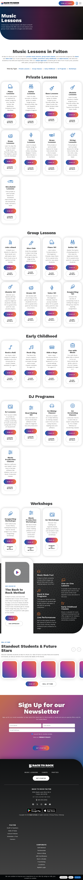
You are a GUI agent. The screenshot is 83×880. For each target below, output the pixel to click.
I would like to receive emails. (42, 734)
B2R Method (42, 847)
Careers (12, 839)
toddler (34, 58)
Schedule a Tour (12, 836)
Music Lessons (31, 772)
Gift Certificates (41, 856)
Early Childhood (50, 69)
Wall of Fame (47, 684)
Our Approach (14, 623)
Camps (45, 772)
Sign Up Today (66, 3)
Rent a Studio (41, 859)
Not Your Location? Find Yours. (41, 796)
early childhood (50, 58)
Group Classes (37, 69)
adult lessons (63, 58)
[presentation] (41, 742)
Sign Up (10, 116)
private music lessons (33, 56)
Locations (41, 864)
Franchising (41, 862)
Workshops (72, 69)
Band (76, 56)
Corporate (41, 845)
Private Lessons (24, 69)
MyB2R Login (41, 867)
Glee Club (9, 58)
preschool (41, 58)
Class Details (10, 273)
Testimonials (41, 850)
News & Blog (41, 853)
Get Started (41, 778)
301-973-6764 (42, 800)
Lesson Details (10, 121)
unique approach (41, 60)
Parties (55, 772)
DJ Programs (62, 69)
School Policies (13, 833)
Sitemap (61, 815)
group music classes (48, 56)
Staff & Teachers (12, 828)
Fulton (12, 825)
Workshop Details (10, 548)
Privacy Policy (54, 815)
